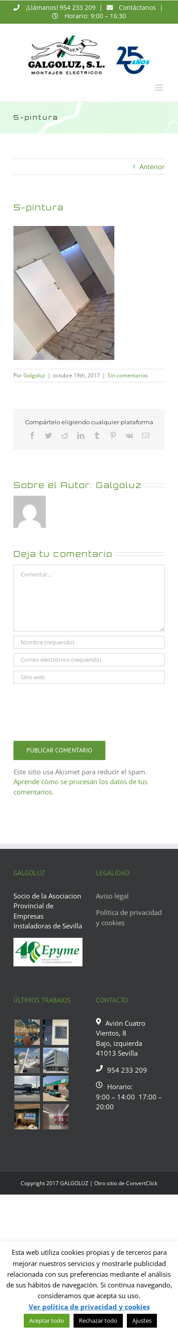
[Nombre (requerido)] (89, 642)
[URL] (89, 677)
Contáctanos (137, 7)
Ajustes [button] (142, 1320)
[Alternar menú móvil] (160, 87)
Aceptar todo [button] (46, 1320)
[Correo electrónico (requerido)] (89, 659)
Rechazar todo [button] (98, 1320)
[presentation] (81, 710)
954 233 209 (78, 7)
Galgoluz (34, 375)
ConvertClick (141, 1183)
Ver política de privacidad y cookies (89, 1306)
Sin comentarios (128, 375)
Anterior (152, 166)
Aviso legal (112, 895)
